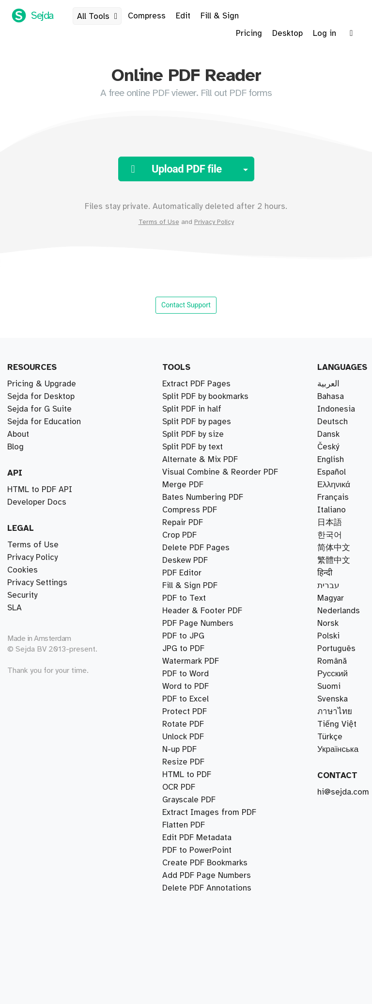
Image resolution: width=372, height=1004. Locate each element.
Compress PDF (189, 510)
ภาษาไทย (334, 711)
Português (336, 648)
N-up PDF (179, 749)
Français (333, 497)
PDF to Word (185, 673)
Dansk (328, 434)
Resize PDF (183, 762)
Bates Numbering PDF (202, 497)
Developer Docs (36, 502)
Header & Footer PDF (202, 610)
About (18, 434)
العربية (328, 384)
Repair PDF (182, 522)
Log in (324, 33)
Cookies (22, 570)
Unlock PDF (183, 737)
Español (331, 472)
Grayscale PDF (189, 800)
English (330, 459)
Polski (328, 636)
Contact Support (186, 305)
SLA (14, 608)
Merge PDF (182, 484)
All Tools (99, 16)
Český (328, 447)
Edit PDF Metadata (197, 837)
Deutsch (332, 421)
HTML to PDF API (39, 489)
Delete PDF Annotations (206, 888)
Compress (147, 16)
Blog (15, 447)
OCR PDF (178, 787)
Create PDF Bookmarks (205, 863)
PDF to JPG (183, 636)
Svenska (332, 699)
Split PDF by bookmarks (205, 396)
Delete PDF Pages (196, 547)
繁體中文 (333, 560)
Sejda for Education (44, 421)
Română (332, 661)
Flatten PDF (183, 825)
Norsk (328, 623)
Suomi (329, 686)
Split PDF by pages (196, 421)
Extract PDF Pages (196, 384)
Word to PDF (185, 686)
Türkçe (329, 737)
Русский (332, 673)
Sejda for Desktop (41, 396)
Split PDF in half (191, 409)
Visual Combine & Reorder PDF (220, 472)
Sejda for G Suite (39, 409)
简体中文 (333, 547)
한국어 (329, 535)
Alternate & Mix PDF (200, 459)
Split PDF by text (192, 447)
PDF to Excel (185, 699)
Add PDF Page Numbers (206, 875)
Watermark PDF (190, 661)
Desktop (287, 33)
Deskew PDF (185, 560)
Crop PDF (179, 535)
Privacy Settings (37, 582)
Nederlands (338, 610)
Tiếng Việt (336, 724)
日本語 (329, 522)
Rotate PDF (183, 724)
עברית (328, 585)
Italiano (331, 510)
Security (22, 595)
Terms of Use (159, 222)
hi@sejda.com (343, 792)
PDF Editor (182, 573)
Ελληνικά (333, 484)
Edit (183, 16)
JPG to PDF (183, 648)
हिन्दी (324, 573)
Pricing (249, 33)
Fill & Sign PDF (189, 585)
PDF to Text (184, 598)
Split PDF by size (193, 434)
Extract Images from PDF (209, 812)
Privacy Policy (214, 222)
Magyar (330, 598)
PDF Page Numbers (197, 623)
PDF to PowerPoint (197, 850)
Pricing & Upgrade (41, 384)
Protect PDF (184, 711)
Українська (337, 749)
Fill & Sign (220, 16)
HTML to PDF (186, 774)
